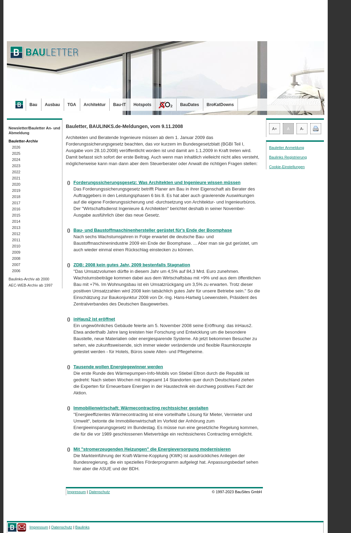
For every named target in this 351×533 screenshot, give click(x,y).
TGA (72, 104)
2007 (16, 265)
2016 (16, 209)
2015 (16, 215)
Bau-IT (119, 104)
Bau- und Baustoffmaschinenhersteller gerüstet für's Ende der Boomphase (152, 230)
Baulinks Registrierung (288, 157)
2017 (16, 203)
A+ (274, 129)
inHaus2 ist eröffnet (94, 319)
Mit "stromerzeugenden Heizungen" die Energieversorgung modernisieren (152, 449)
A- (302, 129)
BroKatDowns (220, 104)
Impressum (76, 492)
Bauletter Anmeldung (286, 148)
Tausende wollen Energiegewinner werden (118, 366)
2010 (16, 246)
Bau (33, 104)
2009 (16, 252)
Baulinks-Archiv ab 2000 (29, 279)
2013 (16, 227)
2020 (16, 184)
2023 (16, 166)
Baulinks (82, 527)
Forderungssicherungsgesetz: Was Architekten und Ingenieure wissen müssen (156, 182)
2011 (16, 240)
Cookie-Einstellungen (287, 167)
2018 (16, 197)
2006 (16, 271)
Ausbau (52, 104)
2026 (16, 147)
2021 (16, 178)
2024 (16, 160)
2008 (16, 258)
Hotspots (142, 104)
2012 (16, 234)
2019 (16, 190)
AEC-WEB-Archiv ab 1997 (30, 285)
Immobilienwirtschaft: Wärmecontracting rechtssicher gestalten (140, 407)
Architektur (95, 104)
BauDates (189, 104)
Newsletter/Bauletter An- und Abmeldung (34, 130)
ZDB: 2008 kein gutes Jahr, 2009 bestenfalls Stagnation (131, 264)
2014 (16, 221)
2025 (16, 153)
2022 (16, 172)
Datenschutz (99, 492)
